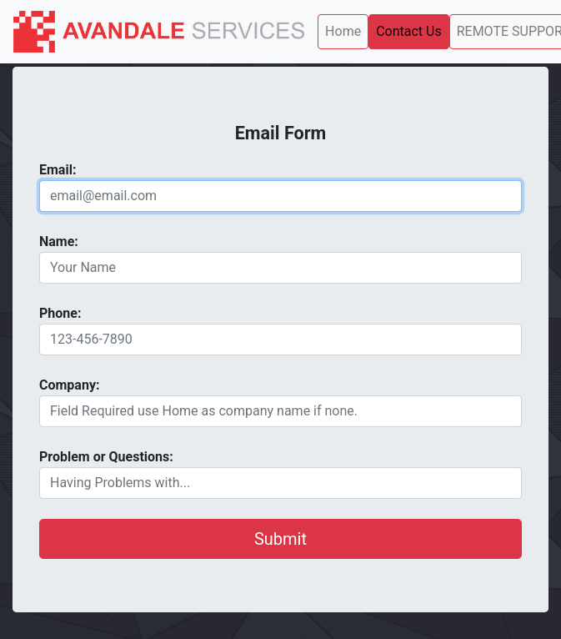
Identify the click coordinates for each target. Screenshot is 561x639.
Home (343, 31)
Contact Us (409, 31)
